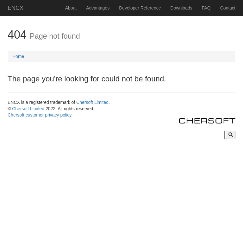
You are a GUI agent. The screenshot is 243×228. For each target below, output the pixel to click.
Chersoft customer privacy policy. (40, 114)
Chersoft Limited (92, 102)
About (71, 7)
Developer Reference (140, 7)
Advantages (97, 7)
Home (18, 56)
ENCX (15, 8)
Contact (227, 7)
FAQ (206, 7)
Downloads (181, 7)
